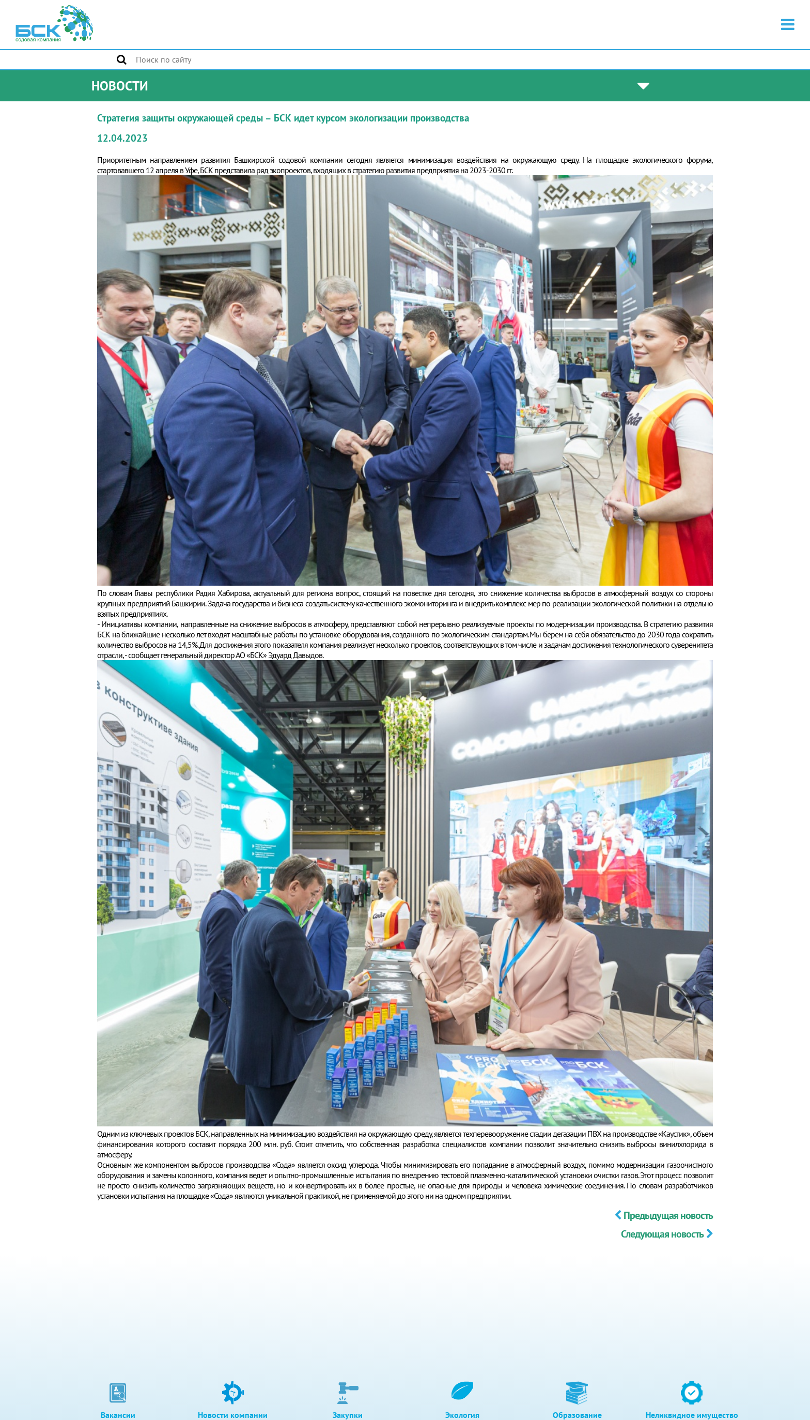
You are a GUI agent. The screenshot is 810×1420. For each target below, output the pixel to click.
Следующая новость (667, 1234)
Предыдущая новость (663, 1215)
